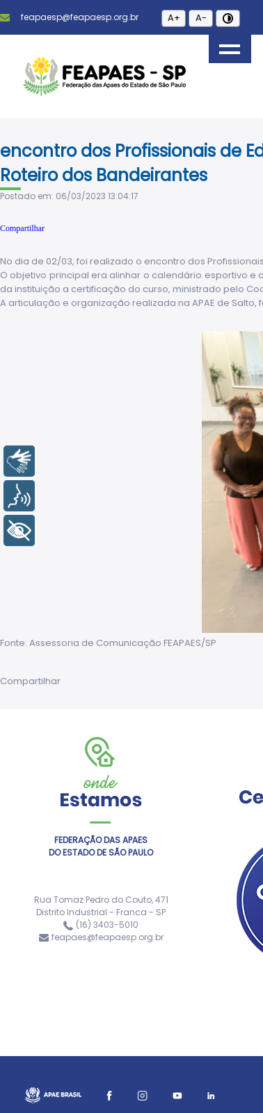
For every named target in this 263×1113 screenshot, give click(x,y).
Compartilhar (22, 228)
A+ (174, 17)
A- (201, 17)
